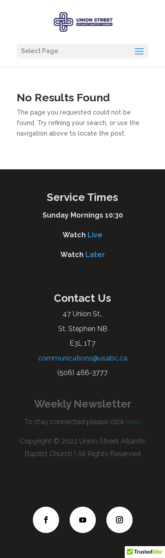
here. (132, 422)
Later (95, 254)
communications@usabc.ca (82, 358)
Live (95, 235)
